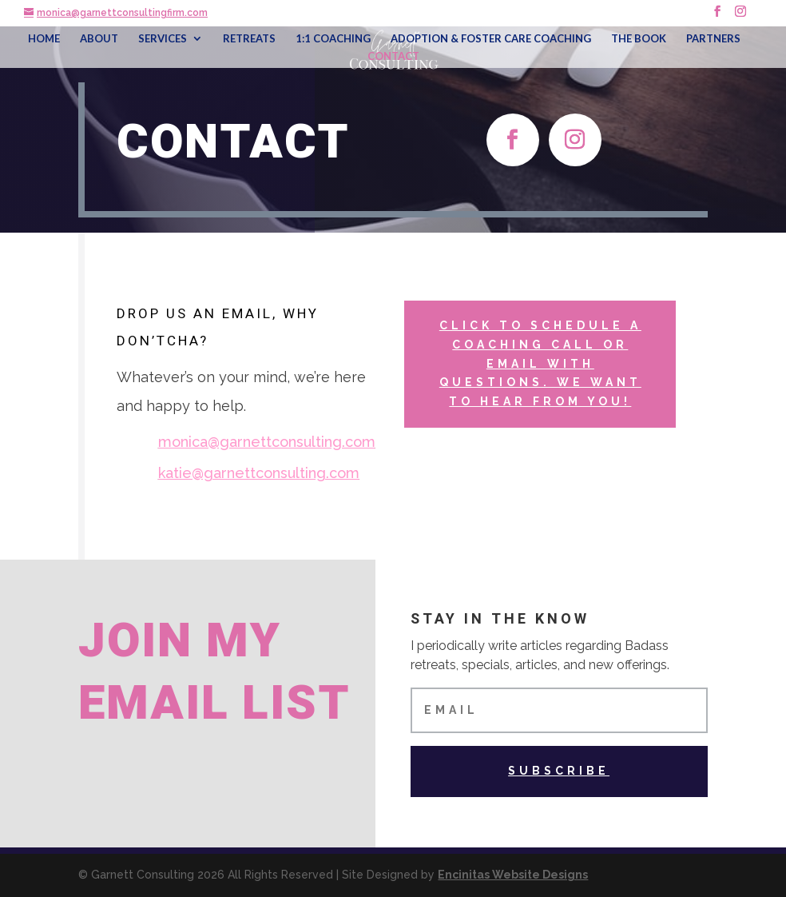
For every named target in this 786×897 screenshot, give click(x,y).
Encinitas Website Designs (513, 874)
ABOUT (99, 39)
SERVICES (162, 39)
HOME (44, 39)
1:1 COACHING (333, 39)
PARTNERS (713, 39)
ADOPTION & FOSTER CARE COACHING (491, 39)
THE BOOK (638, 39)
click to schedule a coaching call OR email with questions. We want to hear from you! (540, 363)
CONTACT (393, 56)
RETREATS (249, 39)
